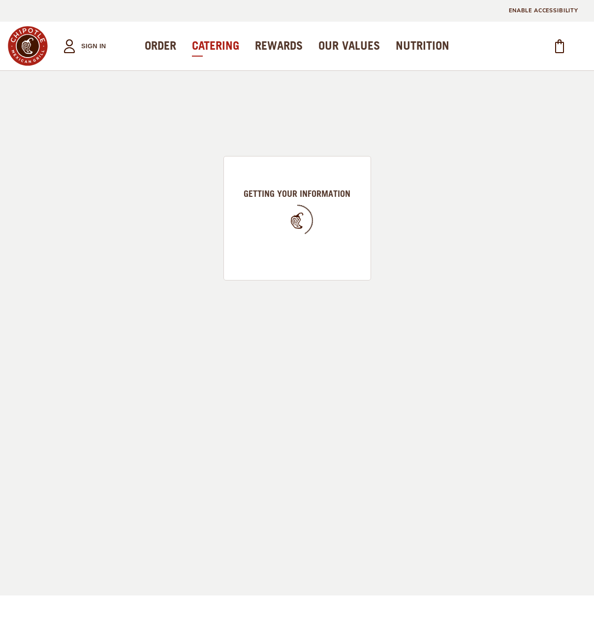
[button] (82, 46)
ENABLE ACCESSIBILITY (543, 10)
